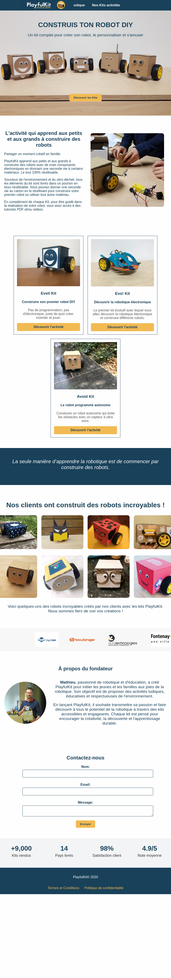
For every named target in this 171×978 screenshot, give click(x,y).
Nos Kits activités (106, 5)
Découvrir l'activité (49, 327)
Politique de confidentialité (103, 889)
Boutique (77, 5)
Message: (85, 802)
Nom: (85, 766)
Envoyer (85, 825)
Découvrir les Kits (85, 97)
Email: (85, 784)
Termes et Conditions (63, 889)
